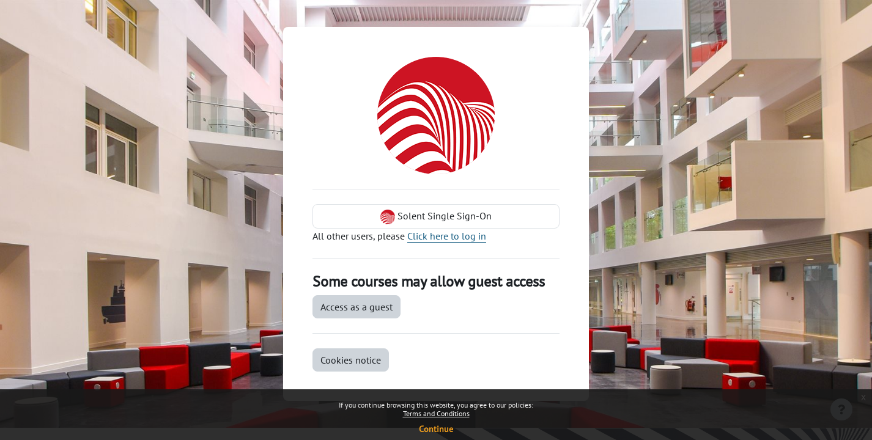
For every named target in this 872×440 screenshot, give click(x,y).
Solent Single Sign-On (436, 217)
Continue (436, 429)
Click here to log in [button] (446, 236)
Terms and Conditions (436, 413)
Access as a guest (356, 307)
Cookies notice (350, 360)
